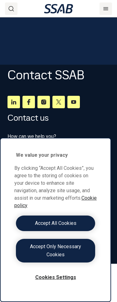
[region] (55, 220)
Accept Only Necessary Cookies (55, 251)
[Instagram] (43, 102)
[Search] (11, 8)
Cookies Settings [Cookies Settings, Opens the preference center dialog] (55, 277)
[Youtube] (73, 102)
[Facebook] (28, 102)
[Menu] (106, 8)
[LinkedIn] (13, 102)
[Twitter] (58, 102)
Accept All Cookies (55, 223)
